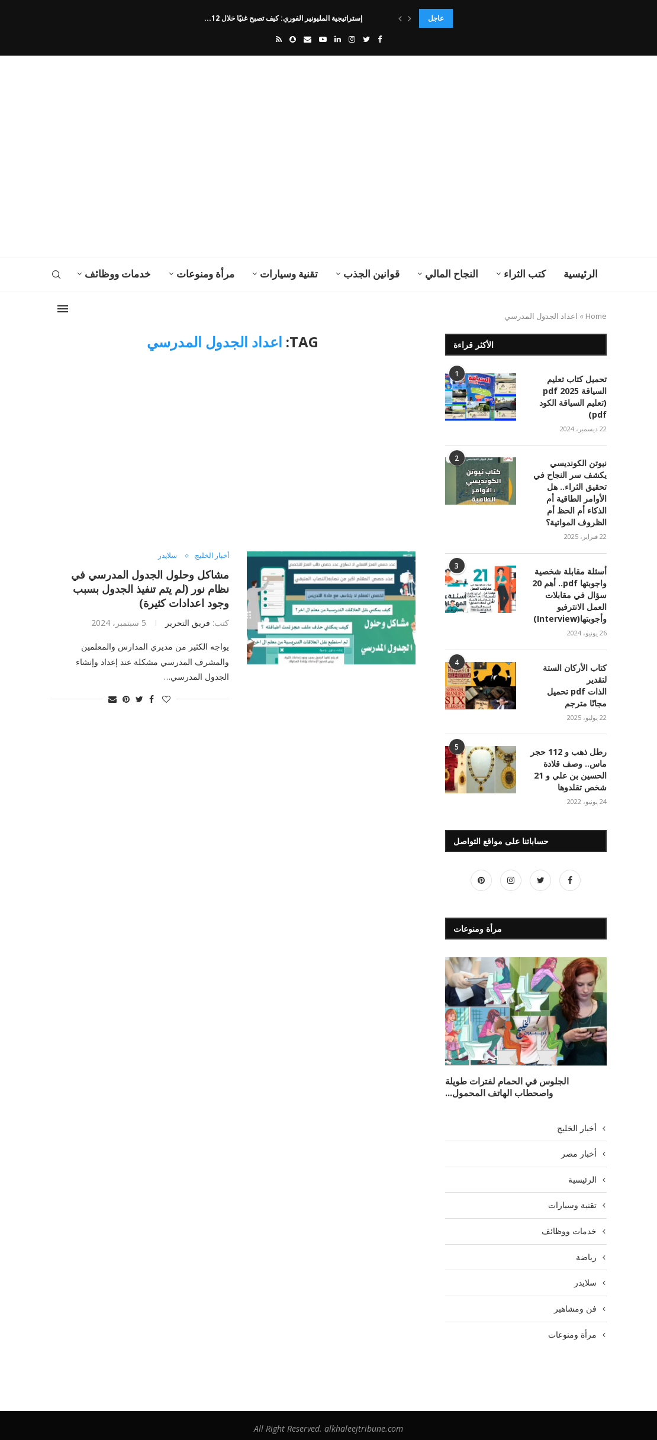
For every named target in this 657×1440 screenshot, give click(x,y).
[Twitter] (366, 39)
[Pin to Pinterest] (126, 699)
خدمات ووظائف (118, 273)
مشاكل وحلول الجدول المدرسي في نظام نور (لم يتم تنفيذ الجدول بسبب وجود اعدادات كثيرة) (150, 588)
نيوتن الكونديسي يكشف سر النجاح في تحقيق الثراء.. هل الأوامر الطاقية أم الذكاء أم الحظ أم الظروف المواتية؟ (570, 491)
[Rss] (279, 39)
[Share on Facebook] (151, 699)
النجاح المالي (451, 273)
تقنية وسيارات (289, 273)
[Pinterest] (481, 875)
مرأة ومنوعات (205, 273)
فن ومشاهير (575, 1301)
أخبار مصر (579, 1147)
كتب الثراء (525, 273)
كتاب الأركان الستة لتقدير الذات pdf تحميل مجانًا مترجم (575, 681)
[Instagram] (352, 39)
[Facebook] (380, 39)
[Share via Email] (112, 699)
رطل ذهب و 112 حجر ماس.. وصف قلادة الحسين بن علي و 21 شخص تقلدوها (568, 765)
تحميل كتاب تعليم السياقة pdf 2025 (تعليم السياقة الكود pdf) (573, 396)
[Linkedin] (337, 39)
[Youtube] (323, 39)
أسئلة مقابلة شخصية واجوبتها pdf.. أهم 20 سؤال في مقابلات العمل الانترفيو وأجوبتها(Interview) (569, 592)
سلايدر (164, 556)
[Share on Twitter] (139, 699)
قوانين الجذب (371, 273)
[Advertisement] (233, 156)
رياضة (586, 1250)
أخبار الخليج (211, 556)
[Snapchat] (292, 39)
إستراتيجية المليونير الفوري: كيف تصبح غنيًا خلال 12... (285, 18)
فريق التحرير (187, 622)
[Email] (307, 39)
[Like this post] (166, 699)
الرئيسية (580, 273)
